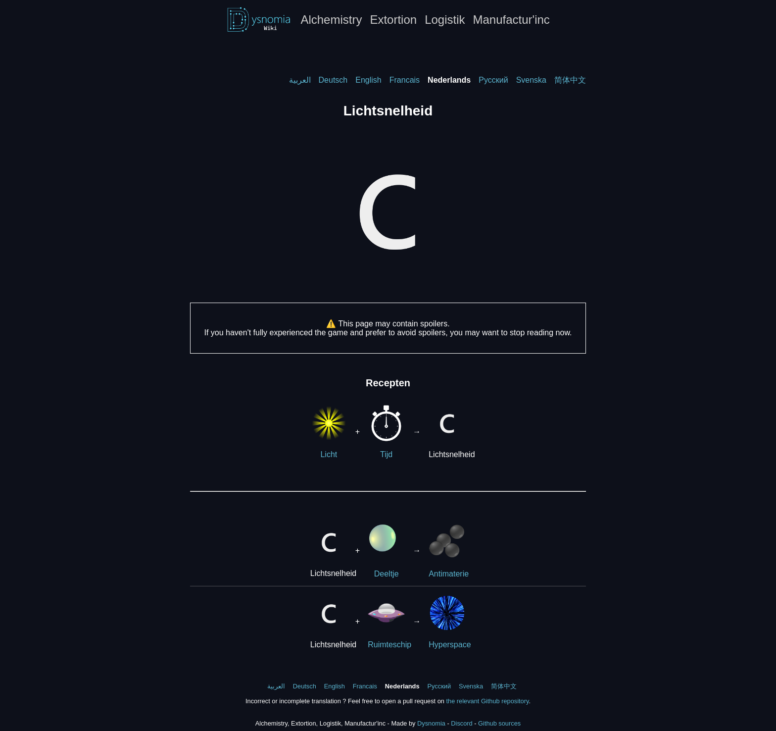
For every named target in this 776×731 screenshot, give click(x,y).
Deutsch (333, 80)
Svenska (531, 80)
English (368, 80)
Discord (461, 723)
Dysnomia (431, 723)
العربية (300, 80)
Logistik (445, 19)
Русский (493, 80)
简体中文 (570, 80)
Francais (404, 80)
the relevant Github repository (487, 701)
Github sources (499, 723)
